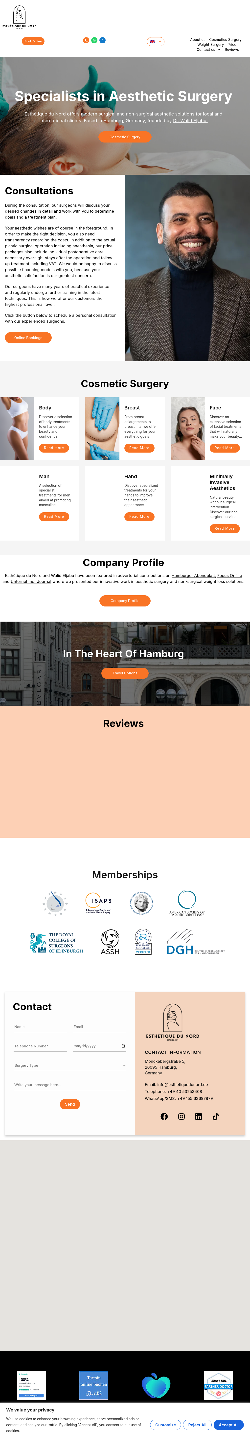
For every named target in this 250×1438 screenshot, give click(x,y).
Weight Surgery (210, 44)
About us (197, 39)
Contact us (209, 49)
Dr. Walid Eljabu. (190, 120)
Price (231, 44)
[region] (125, 1420)
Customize (165, 1424)
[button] (125, 1243)
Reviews (232, 49)
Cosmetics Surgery (225, 39)
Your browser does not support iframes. (125, 785)
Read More (139, 448)
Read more (54, 448)
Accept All (229, 1424)
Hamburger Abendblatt (193, 576)
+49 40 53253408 (184, 1092)
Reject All (197, 1424)
